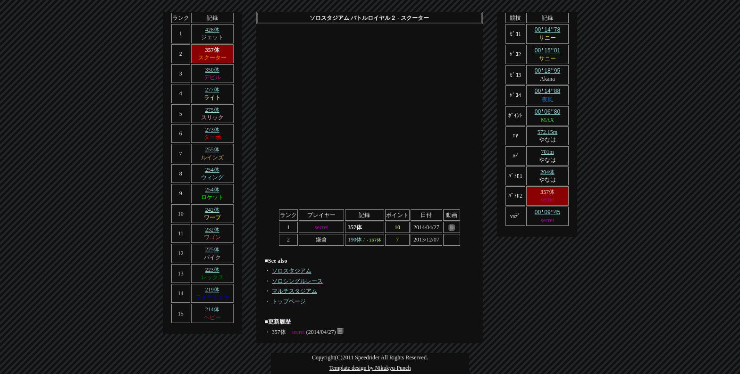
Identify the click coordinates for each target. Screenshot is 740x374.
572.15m (547, 129)
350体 (212, 69)
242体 (212, 210)
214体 (212, 309)
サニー (547, 37)
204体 (547, 169)
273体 (212, 129)
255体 (212, 149)
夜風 (547, 97)
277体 (212, 89)
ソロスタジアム (291, 270)
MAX (547, 117)
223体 (212, 269)
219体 (212, 289)
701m (547, 149)
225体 (212, 249)
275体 (212, 110)
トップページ (289, 301)
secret (321, 227)
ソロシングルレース (297, 281)
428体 (212, 29)
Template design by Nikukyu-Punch (370, 368)
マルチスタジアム (294, 291)
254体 (212, 169)
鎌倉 (321, 239)
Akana (547, 77)
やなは (547, 137)
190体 (355, 239)
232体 (212, 229)
